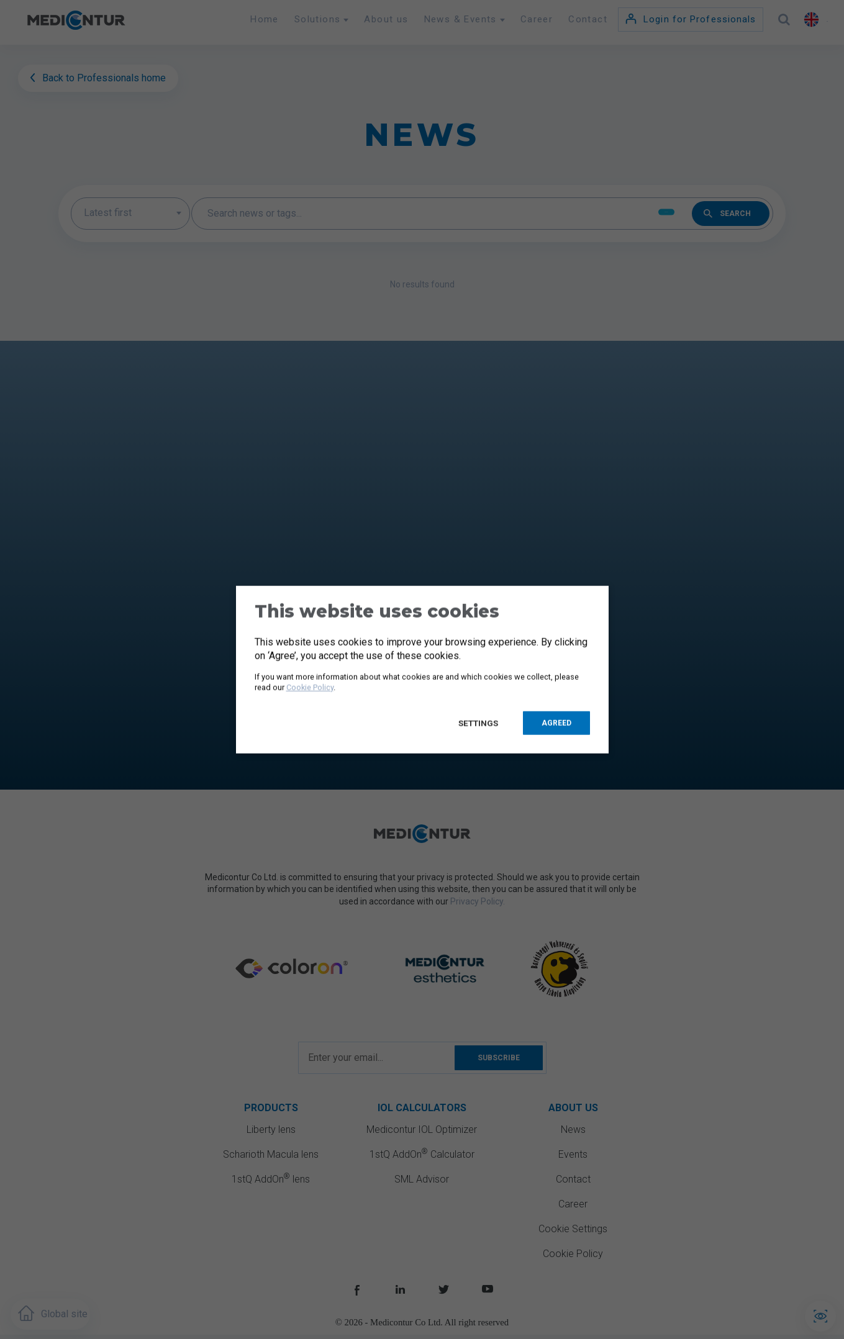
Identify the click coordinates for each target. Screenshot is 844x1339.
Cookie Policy (310, 687)
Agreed (556, 723)
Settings (479, 723)
